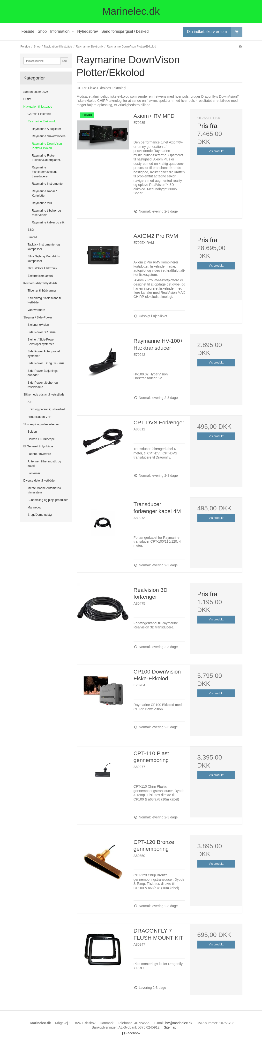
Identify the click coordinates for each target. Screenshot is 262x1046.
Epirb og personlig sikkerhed (46, 409)
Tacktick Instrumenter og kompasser (44, 247)
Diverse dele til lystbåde (39, 480)
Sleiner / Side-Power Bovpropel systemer (41, 342)
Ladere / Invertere (39, 454)
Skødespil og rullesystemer (41, 424)
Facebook (131, 1033)
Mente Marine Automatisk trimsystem (44, 490)
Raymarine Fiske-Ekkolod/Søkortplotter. (46, 158)
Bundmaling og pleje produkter (48, 500)
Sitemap (170, 1027)
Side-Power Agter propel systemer (44, 353)
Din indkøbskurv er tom (214, 32)
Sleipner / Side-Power (37, 317)
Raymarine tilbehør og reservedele (46, 213)
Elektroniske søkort (40, 275)
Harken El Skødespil (41, 439)
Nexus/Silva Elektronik (42, 268)
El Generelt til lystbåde (38, 446)
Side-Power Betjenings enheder (43, 373)
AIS (30, 402)
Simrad (32, 237)
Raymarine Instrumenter (48, 183)
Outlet (27, 99)
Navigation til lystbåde (37, 106)
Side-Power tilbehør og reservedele (43, 385)
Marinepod (35, 507)
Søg (64, 60)
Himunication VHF (40, 417)
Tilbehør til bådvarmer (42, 290)
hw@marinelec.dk (178, 1023)
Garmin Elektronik (39, 114)
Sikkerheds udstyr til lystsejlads (44, 394)
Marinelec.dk (131, 11)
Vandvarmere (36, 310)
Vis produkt (216, 151)
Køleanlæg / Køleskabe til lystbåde (44, 300)
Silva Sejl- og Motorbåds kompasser (44, 258)
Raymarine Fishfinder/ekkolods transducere (45, 172)
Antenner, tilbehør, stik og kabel (44, 464)
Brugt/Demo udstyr (40, 514)
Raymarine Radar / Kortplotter (44, 193)
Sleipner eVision (38, 324)
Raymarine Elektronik (42, 121)
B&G (31, 229)
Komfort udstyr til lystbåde (40, 283)
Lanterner (34, 473)
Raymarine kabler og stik (48, 222)
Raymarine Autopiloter (46, 129)
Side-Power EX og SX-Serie (46, 363)
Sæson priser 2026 (36, 92)
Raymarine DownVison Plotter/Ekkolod (47, 146)
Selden (32, 431)
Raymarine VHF (42, 203)
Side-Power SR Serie (42, 332)
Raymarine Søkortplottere (49, 136)
